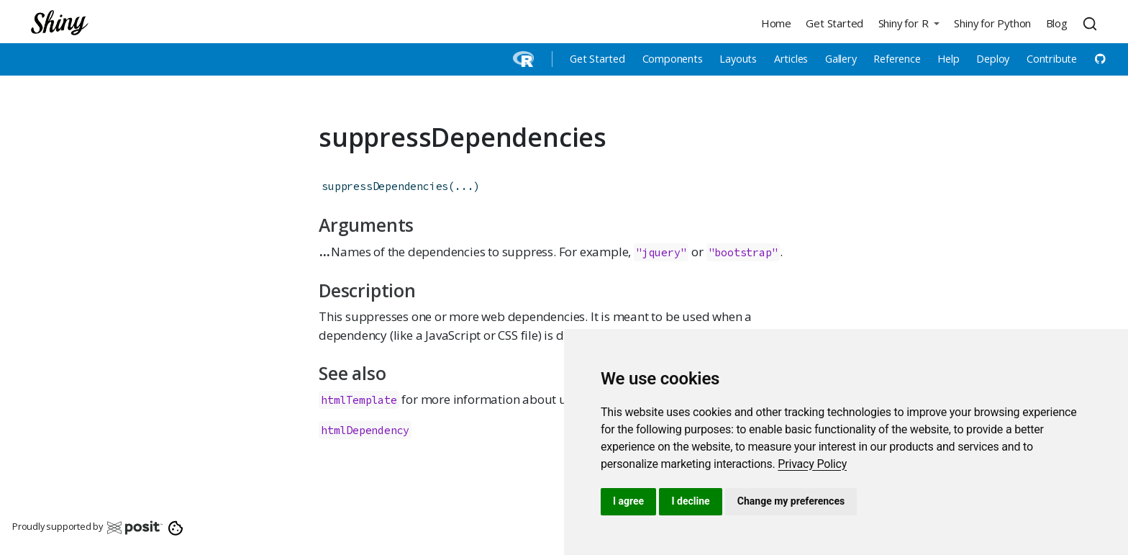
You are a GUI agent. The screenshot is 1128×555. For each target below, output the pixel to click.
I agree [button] (628, 501)
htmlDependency (365, 430)
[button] (908, 23)
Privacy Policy (812, 464)
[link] (812, 464)
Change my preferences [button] (791, 501)
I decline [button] (690, 501)
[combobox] (1092, 23)
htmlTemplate (359, 400)
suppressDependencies (385, 186)
